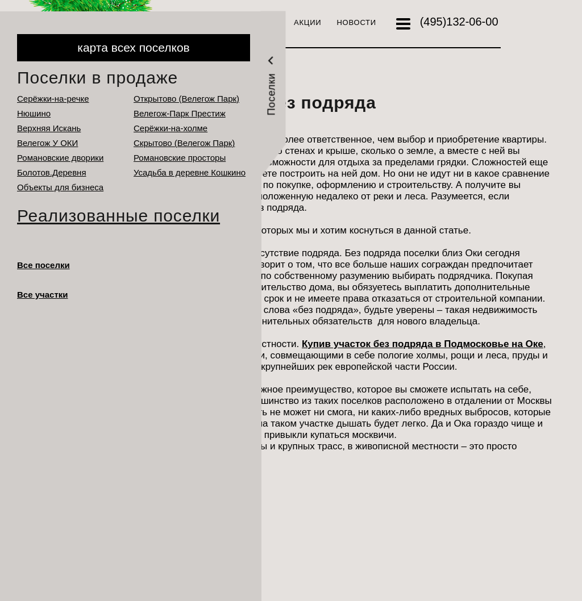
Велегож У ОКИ (47, 143)
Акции (307, 22)
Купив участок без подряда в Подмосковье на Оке (422, 344)
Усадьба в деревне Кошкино (190, 172)
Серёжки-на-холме (170, 128)
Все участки (42, 294)
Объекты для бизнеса (60, 187)
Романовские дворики (60, 157)
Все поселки (43, 265)
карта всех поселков (133, 47)
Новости (356, 22)
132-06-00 (459, 21)
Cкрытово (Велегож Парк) (184, 143)
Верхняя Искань (49, 128)
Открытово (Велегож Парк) (186, 98)
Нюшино (34, 113)
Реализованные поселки (118, 215)
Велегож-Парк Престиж (180, 113)
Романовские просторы (180, 157)
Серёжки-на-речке (53, 98)
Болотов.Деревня (51, 172)
